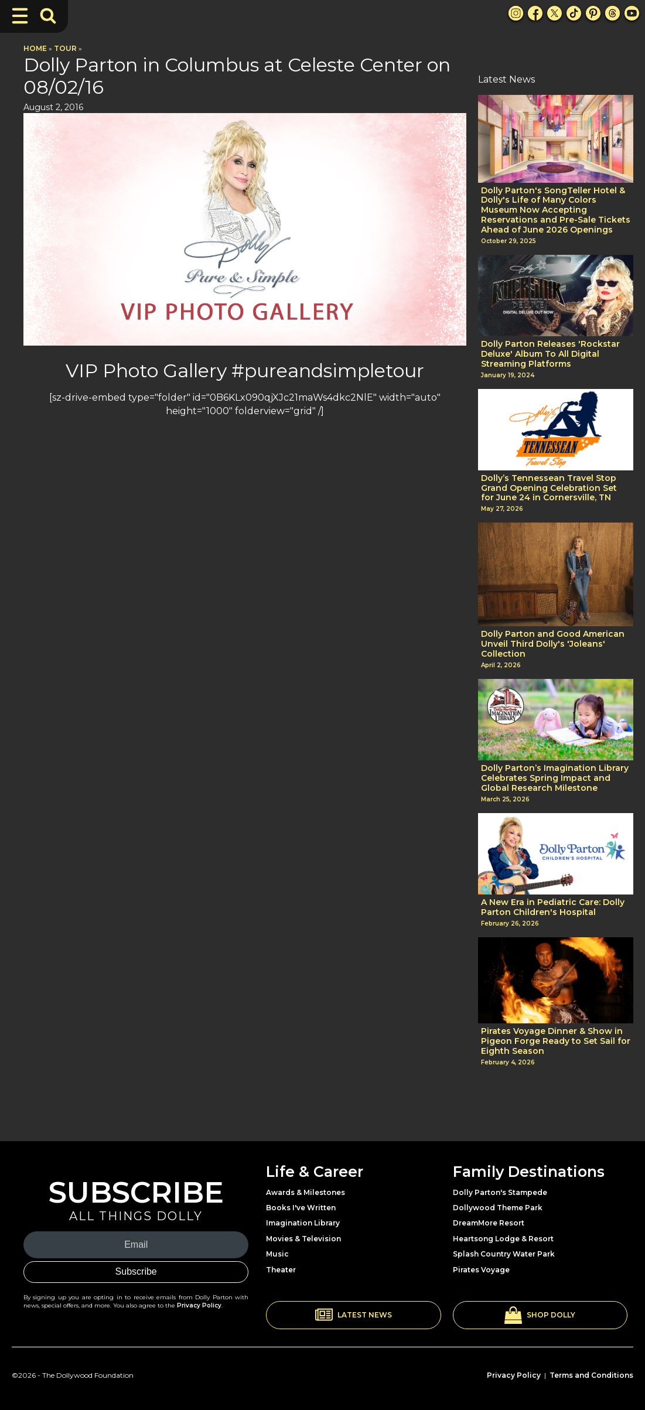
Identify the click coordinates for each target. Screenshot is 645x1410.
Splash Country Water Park (504, 1253)
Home (35, 48)
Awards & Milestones (305, 1192)
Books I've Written (301, 1207)
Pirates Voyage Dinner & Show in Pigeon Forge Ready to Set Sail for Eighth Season (555, 1041)
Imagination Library (303, 1222)
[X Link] (554, 13)
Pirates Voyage (481, 1269)
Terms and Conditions (591, 1375)
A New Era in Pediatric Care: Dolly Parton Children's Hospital (552, 907)
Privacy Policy (199, 1305)
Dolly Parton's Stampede (500, 1192)
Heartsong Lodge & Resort (503, 1238)
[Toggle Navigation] (20, 16)
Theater (281, 1269)
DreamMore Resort (488, 1222)
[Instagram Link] (516, 13)
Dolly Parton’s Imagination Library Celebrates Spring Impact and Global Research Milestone (555, 778)
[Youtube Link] (631, 13)
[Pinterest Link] (593, 13)
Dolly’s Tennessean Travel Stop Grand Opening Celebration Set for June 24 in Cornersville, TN (549, 488)
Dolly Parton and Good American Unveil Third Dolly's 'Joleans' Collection (552, 643)
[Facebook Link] (535, 13)
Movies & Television (303, 1238)
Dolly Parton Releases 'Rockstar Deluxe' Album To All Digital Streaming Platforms (550, 353)
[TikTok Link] (573, 13)
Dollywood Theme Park (497, 1207)
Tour (65, 48)
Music (277, 1253)
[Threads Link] (612, 13)
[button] (353, 1315)
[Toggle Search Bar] (48, 16)
